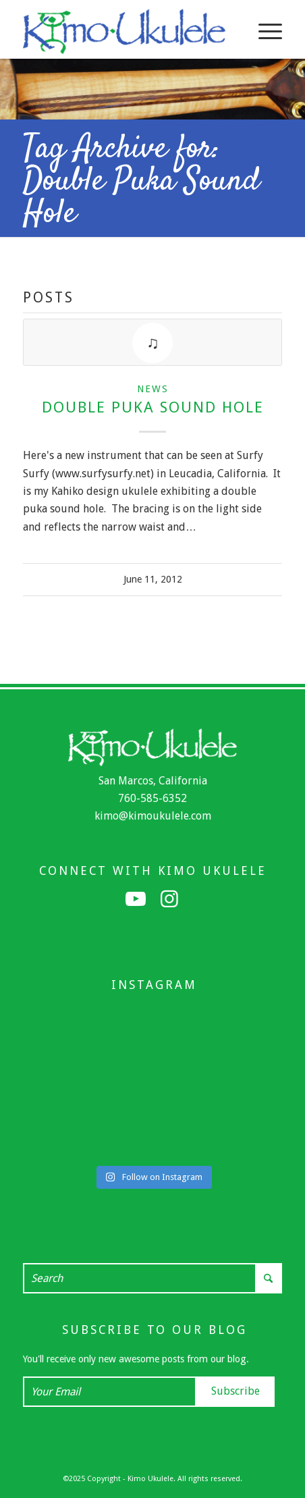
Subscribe (235, 1391)
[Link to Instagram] (169, 899)
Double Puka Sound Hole (153, 407)
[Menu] (263, 31)
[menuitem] (263, 31)
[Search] (152, 1278)
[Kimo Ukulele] (126, 31)
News (153, 388)
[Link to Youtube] (136, 899)
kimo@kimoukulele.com (152, 815)
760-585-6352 (152, 798)
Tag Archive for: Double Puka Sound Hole (141, 181)
